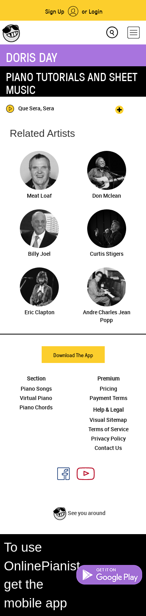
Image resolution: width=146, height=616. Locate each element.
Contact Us (108, 447)
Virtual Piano (36, 398)
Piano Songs (36, 388)
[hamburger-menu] (133, 33)
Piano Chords (36, 407)
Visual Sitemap (108, 419)
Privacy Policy (108, 438)
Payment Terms (108, 398)
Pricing (108, 388)
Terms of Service (108, 429)
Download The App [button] (73, 355)
